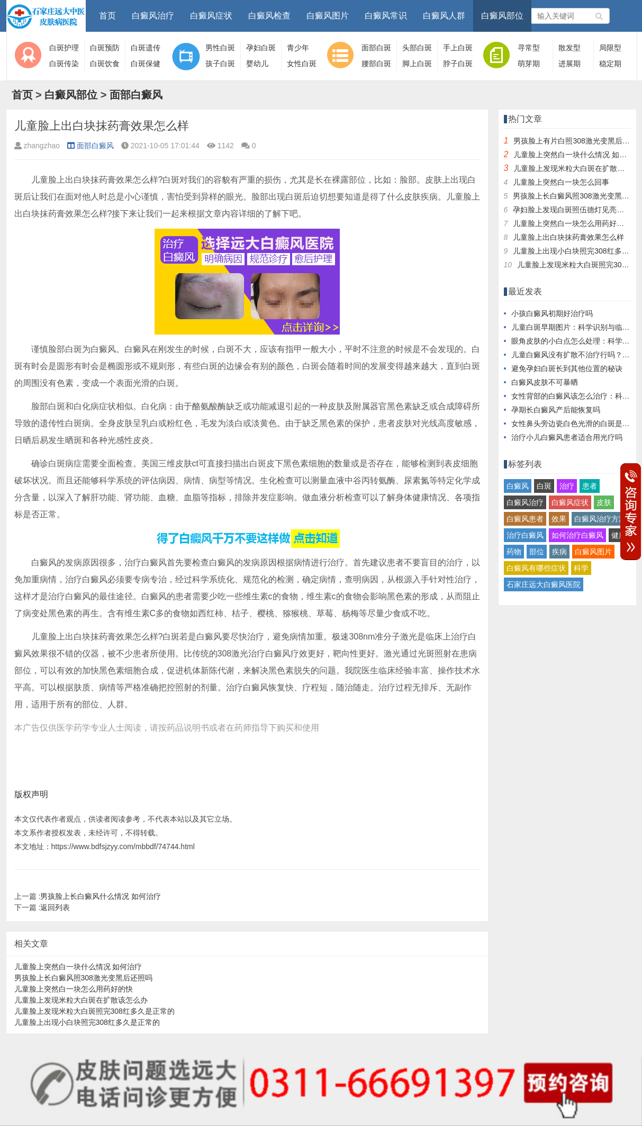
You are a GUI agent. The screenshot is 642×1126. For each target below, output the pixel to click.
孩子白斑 (220, 63)
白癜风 (518, 486)
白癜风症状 (211, 15)
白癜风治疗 (153, 15)
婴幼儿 (257, 63)
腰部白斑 (376, 63)
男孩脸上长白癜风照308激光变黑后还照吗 (83, 978)
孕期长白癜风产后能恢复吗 (555, 410)
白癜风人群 (444, 15)
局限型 (610, 47)
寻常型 (529, 47)
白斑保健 (145, 63)
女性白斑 (302, 63)
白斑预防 (105, 47)
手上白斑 (458, 47)
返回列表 (55, 907)
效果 (558, 519)
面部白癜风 (136, 95)
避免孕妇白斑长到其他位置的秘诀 (566, 368)
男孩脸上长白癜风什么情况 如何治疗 (100, 896)
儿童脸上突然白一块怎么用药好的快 (73, 989)
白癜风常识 (386, 15)
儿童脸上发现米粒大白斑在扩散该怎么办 (81, 1000)
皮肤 (603, 502)
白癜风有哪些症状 (536, 568)
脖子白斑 (458, 63)
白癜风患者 (525, 519)
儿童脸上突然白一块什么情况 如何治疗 (78, 966)
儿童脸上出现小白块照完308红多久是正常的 (87, 1022)
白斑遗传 (145, 47)
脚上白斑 (417, 63)
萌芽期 (529, 63)
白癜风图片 (327, 15)
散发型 (569, 47)
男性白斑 (220, 47)
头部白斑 (417, 47)
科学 (581, 568)
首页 (107, 15)
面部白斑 (376, 47)
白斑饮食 (105, 63)
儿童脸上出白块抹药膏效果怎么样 (568, 237)
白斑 (544, 486)
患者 (589, 486)
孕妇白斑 (261, 47)
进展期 (569, 63)
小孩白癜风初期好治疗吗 (552, 313)
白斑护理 (64, 47)
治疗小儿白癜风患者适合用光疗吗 (566, 437)
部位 (536, 551)
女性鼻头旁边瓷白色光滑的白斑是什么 (574, 423)
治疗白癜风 (525, 535)
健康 (618, 535)
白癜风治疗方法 (600, 519)
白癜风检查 (269, 15)
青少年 (298, 47)
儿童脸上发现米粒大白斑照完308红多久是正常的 (94, 1011)
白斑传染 (64, 63)
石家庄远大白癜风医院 (544, 584)
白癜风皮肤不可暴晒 (544, 382)
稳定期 (610, 63)
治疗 (566, 486)
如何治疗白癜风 (577, 535)
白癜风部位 (502, 15)
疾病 (559, 551)
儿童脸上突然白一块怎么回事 (561, 182)
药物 (514, 551)
